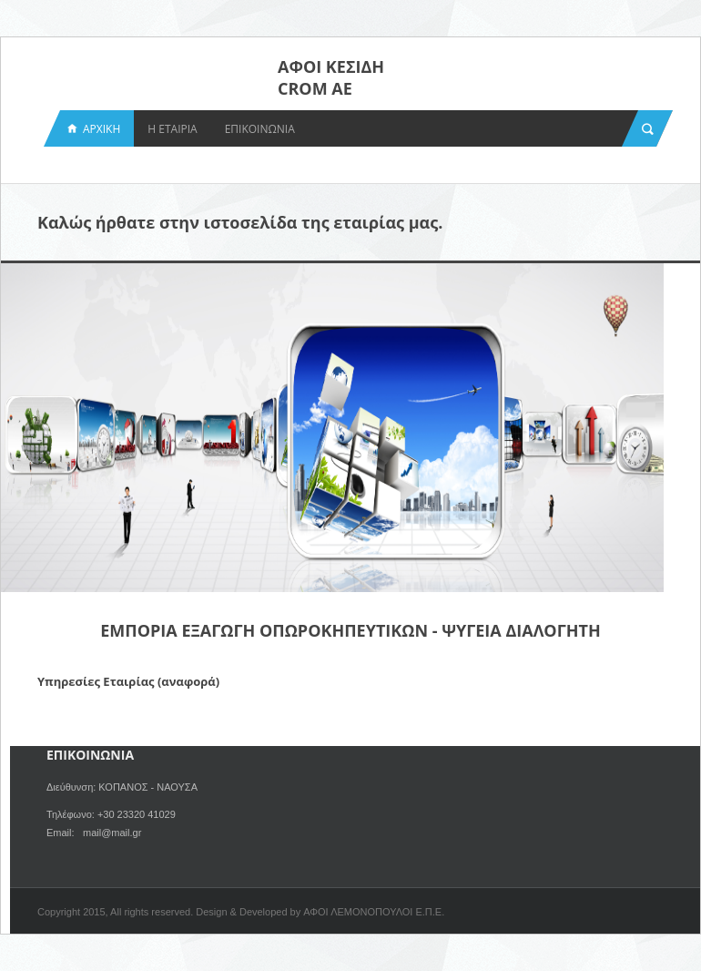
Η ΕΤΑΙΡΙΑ (172, 129)
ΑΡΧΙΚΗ (101, 129)
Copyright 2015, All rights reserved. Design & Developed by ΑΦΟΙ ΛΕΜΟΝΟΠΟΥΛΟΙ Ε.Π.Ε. (240, 911)
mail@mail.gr (112, 832)
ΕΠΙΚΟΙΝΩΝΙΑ (260, 129)
